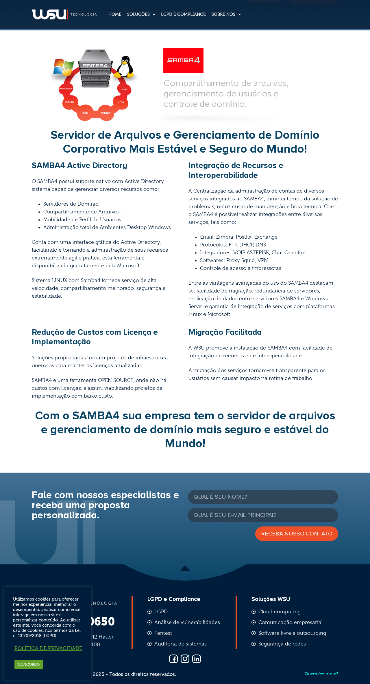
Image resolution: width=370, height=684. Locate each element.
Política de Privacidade (48, 648)
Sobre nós (226, 9)
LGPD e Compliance (183, 9)
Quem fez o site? (321, 673)
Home (114, 9)
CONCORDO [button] (29, 664)
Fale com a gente (264, 9)
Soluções (141, 9)
